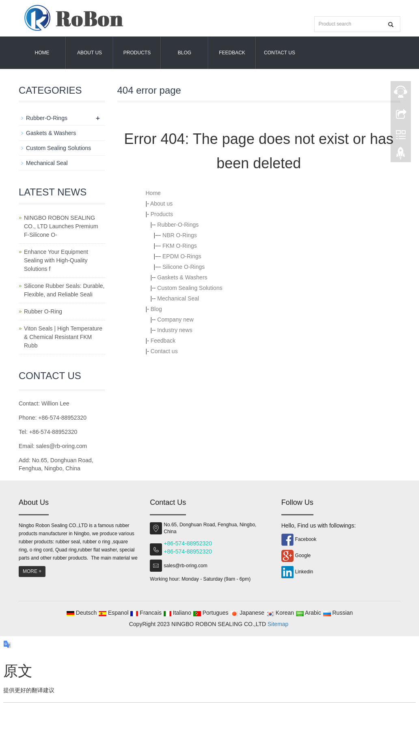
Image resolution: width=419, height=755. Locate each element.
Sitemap (278, 624)
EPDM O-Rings (181, 256)
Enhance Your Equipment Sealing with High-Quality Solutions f (56, 260)
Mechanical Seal (178, 298)
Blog (184, 53)
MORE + (32, 571)
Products (137, 53)
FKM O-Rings (179, 245)
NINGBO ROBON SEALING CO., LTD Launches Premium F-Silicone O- (61, 226)
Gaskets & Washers (182, 277)
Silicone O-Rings (183, 267)
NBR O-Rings (179, 235)
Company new (175, 319)
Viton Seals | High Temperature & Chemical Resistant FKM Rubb (63, 337)
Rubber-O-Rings (178, 224)
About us (89, 53)
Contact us (279, 53)
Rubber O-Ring (43, 311)
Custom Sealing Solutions (189, 288)
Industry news (174, 330)
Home (42, 53)
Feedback (232, 53)
